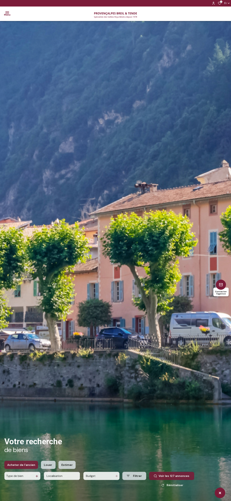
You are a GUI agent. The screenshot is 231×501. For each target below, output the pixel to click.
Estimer (67, 476)
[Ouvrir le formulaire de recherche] (134, 487)
